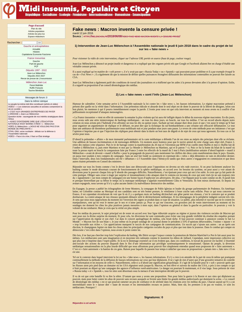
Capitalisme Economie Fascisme (36, 54)
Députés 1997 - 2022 (36, 70)
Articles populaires (36, 31)
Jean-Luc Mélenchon (36, 73)
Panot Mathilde (36, 85)
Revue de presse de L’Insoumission (36, 78)
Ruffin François (36, 88)
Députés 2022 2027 (36, 76)
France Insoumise (36, 58)
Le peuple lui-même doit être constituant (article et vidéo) (33, 104)
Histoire (36, 52)
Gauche (36, 61)
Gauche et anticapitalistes (36, 46)
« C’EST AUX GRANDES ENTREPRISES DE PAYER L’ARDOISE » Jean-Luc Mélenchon (31, 112)
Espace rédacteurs (36, 36)
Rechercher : (14, 42)
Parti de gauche (36, 64)
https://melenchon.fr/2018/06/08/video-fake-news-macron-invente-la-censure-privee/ (131, 36)
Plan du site (36, 28)
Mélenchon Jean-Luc (36, 82)
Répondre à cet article (84, 303)
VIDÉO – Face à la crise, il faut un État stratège (29, 136)
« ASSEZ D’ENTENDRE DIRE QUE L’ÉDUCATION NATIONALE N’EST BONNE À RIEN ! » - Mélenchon (31, 122)
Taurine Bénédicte (36, 90)
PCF (36, 66)
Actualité (36, 49)
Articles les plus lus (36, 34)
